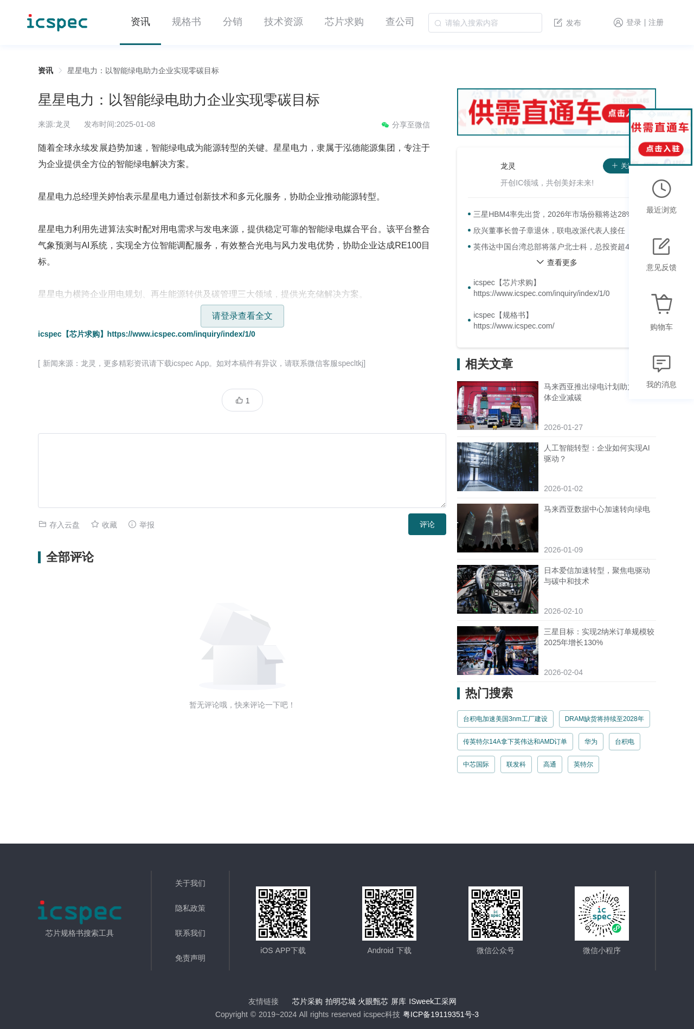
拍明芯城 (340, 1001)
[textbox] (485, 23)
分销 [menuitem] (232, 21)
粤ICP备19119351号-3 (441, 1014)
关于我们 (190, 883)
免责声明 (190, 958)
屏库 (398, 1001)
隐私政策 (190, 908)
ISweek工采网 (433, 1001)
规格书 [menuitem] (186, 21)
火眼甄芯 (373, 1001)
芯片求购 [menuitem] (344, 21)
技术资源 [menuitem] (283, 21)
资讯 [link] (45, 70)
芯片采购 (307, 1001)
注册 (656, 22)
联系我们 (190, 933)
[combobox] (485, 23)
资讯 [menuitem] (140, 21)
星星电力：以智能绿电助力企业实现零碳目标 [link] (143, 70)
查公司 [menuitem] (400, 21)
